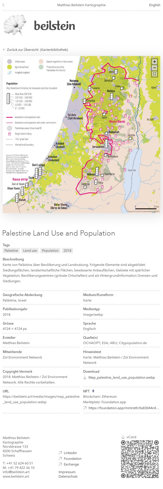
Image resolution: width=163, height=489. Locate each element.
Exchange (71, 464)
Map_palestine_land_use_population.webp (122, 377)
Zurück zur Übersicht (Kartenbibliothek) (35, 50)
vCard (131, 437)
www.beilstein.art (16, 476)
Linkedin (70, 453)
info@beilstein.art (16, 472)
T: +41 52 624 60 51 (18, 463)
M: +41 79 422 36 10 (18, 468)
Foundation (73, 459)
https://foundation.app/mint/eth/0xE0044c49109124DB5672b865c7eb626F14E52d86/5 (124, 408)
